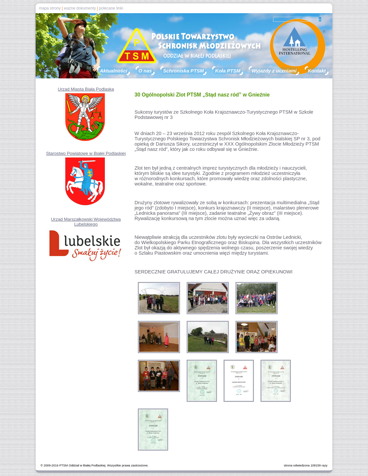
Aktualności (113, 70)
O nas (145, 70)
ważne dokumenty (80, 8)
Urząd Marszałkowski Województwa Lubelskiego (86, 222)
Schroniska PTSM (183, 70)
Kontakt (317, 70)
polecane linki (111, 8)
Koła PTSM (227, 70)
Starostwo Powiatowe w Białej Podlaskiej (86, 153)
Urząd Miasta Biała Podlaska (86, 89)
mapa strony (50, 8)
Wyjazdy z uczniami (274, 70)
